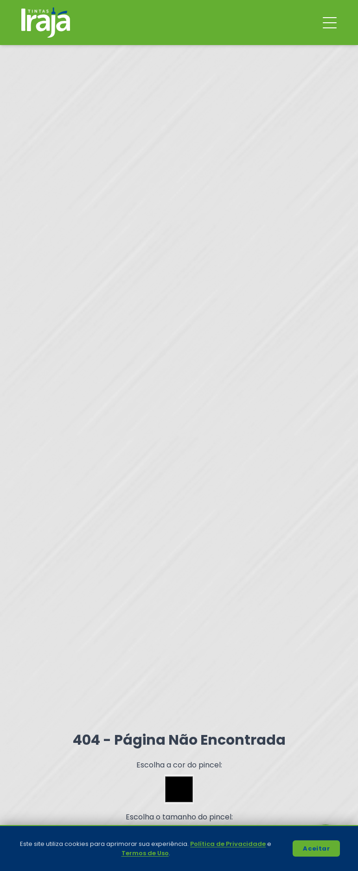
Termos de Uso (145, 853)
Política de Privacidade (228, 843)
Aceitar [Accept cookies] (316, 848)
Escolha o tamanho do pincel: (179, 817)
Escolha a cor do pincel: (179, 765)
